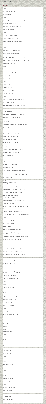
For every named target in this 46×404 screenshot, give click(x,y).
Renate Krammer (7, 1)
